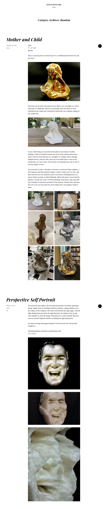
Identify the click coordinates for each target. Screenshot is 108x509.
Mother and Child (26, 39)
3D (7, 310)
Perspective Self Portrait (34, 299)
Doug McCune (54, 5)
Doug (8, 48)
